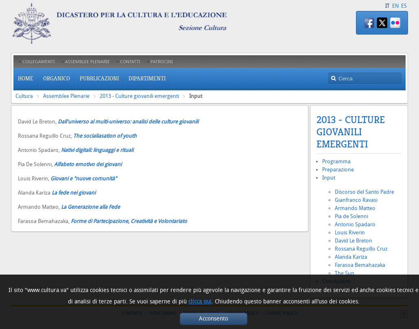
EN (395, 6)
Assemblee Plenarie (66, 96)
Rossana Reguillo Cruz (361, 249)
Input (328, 178)
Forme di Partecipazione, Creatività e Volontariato (129, 221)
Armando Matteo (355, 208)
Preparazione (338, 170)
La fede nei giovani (74, 193)
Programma (336, 161)
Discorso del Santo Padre (364, 192)
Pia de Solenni (351, 216)
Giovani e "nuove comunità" (84, 178)
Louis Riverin (350, 232)
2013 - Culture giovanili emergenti (139, 96)
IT (387, 6)
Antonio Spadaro (355, 224)
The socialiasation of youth (105, 136)
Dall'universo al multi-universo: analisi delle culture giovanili (129, 122)
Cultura (24, 96)
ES (404, 6)
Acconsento (213, 318)
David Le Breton (353, 241)
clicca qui (200, 301)
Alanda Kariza (351, 257)
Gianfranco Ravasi (356, 200)
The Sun (344, 273)
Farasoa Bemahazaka (360, 265)
